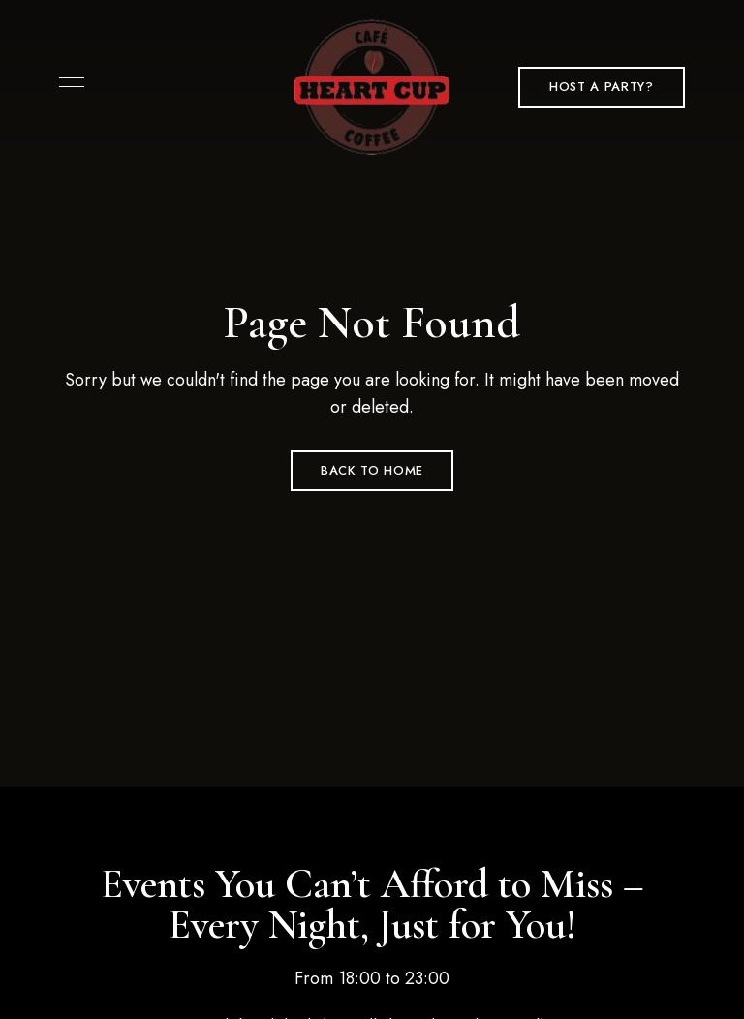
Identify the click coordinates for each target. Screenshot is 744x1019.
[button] (601, 87)
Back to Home (372, 470)
